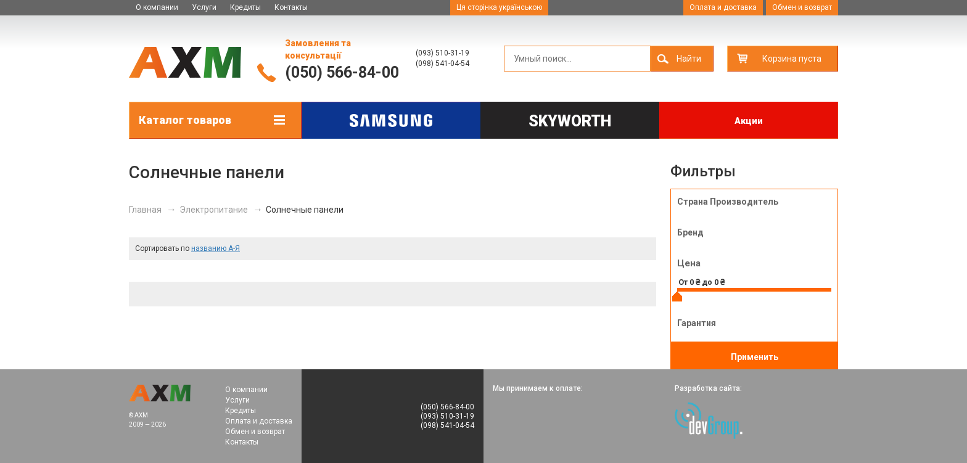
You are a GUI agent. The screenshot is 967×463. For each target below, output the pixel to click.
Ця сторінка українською (499, 7)
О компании (157, 7)
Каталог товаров (185, 119)
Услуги (204, 7)
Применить (754, 357)
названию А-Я (215, 248)
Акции (749, 121)
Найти (689, 59)
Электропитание (213, 210)
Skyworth (570, 121)
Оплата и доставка (723, 7)
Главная (145, 210)
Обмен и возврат (802, 7)
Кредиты (245, 7)
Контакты (291, 7)
